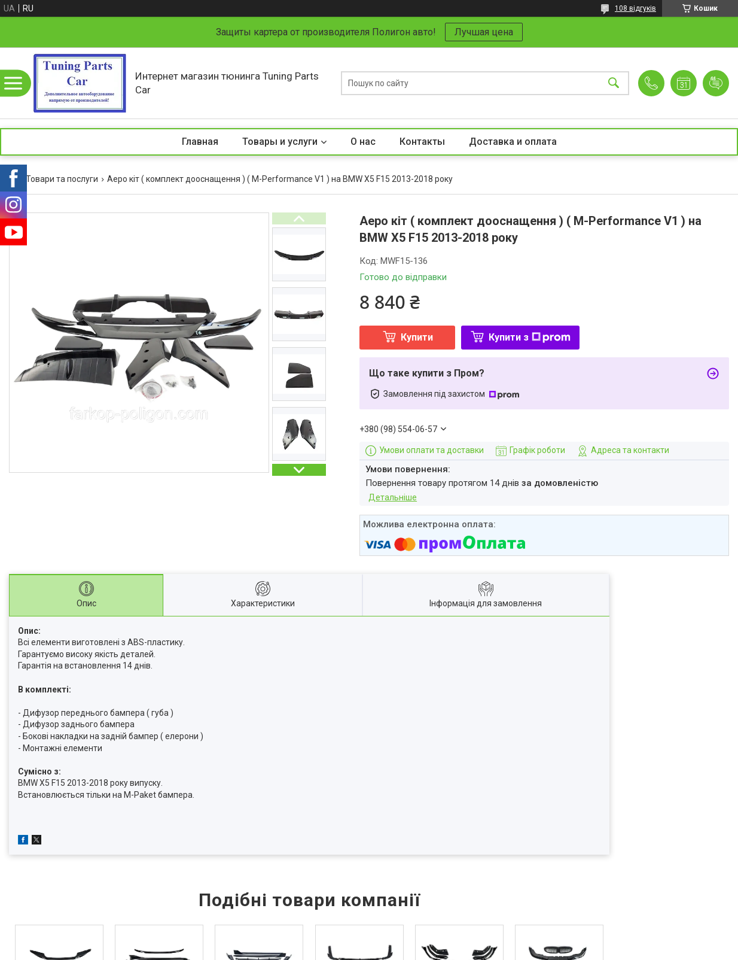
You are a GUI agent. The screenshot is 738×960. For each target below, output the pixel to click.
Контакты (422, 141)
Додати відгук (716, 83)
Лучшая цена (484, 32)
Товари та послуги (62, 179)
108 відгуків (635, 8)
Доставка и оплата (513, 141)
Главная (200, 141)
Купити (417, 337)
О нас (363, 141)
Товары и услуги (280, 141)
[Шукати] (613, 83)
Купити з (530, 337)
